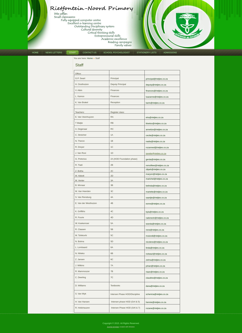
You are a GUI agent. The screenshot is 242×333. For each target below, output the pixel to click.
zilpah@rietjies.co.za (155, 169)
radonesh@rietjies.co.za (157, 218)
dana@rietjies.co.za (155, 286)
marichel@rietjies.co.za (157, 179)
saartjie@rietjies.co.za (156, 197)
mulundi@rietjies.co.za (156, 236)
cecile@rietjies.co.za (155, 135)
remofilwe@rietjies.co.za (157, 165)
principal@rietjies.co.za (157, 79)
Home (35, 52)
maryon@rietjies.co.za (156, 174)
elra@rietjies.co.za (154, 117)
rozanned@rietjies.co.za (157, 147)
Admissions (170, 52)
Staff (72, 52)
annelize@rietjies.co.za (157, 129)
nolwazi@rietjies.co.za (156, 254)
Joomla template (113, 327)
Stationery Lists (146, 52)
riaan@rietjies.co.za (155, 272)
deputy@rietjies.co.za (156, 84)
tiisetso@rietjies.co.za (156, 123)
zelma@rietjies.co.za (155, 260)
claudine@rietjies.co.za (157, 278)
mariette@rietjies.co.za (156, 192)
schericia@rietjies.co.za (157, 294)
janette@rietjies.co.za (156, 153)
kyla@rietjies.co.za (155, 212)
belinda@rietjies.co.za (156, 185)
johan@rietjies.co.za (155, 266)
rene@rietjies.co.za (155, 230)
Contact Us (89, 52)
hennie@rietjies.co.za (156, 302)
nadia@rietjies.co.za (155, 141)
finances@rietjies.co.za (157, 91)
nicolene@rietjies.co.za (157, 242)
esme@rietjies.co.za (155, 203)
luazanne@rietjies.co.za (157, 97)
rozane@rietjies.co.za (156, 308)
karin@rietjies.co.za (155, 103)
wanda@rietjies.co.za (156, 224)
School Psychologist (116, 52)
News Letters (54, 52)
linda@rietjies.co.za (155, 248)
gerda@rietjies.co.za (155, 159)
